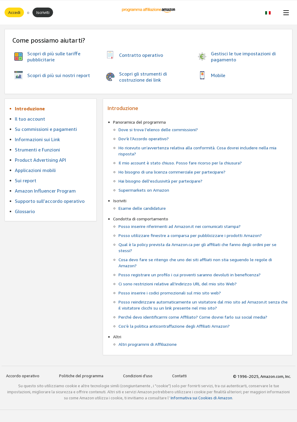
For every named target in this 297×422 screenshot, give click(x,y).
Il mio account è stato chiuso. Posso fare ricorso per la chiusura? (180, 162)
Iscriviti (42, 12)
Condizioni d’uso (137, 375)
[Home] (148, 12)
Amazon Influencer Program (45, 190)
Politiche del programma (81, 375)
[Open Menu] (284, 12)
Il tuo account (30, 119)
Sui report (25, 180)
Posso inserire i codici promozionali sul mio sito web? (169, 292)
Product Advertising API (40, 160)
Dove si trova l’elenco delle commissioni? (158, 129)
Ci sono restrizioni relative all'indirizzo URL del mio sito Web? (177, 283)
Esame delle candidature (142, 208)
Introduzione (30, 108)
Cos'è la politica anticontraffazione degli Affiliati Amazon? (174, 326)
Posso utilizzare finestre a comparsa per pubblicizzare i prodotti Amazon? (190, 235)
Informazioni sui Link (37, 139)
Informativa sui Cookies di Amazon (201, 397)
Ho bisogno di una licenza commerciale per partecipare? (171, 171)
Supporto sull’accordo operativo (50, 201)
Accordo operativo (22, 375)
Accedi (14, 12)
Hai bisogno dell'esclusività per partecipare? (160, 180)
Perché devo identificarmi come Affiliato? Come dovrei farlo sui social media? (192, 317)
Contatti (179, 375)
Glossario (25, 211)
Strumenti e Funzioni (37, 149)
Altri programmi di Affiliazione (147, 344)
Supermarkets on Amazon (143, 190)
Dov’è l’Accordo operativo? (143, 138)
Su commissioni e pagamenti (46, 129)
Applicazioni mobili (35, 170)
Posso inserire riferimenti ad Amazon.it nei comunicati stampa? (179, 226)
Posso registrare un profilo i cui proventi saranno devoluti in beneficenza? (189, 274)
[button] (271, 12)
